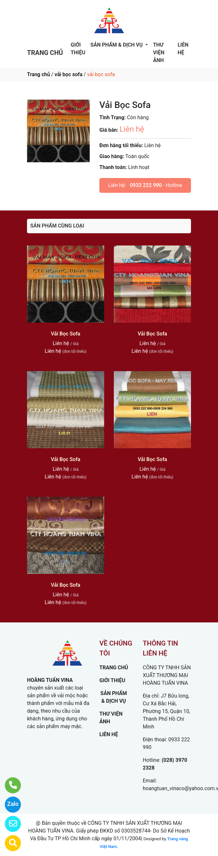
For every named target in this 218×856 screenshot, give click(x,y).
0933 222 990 (146, 185)
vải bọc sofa (68, 74)
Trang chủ (38, 74)
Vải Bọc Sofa (65, 334)
